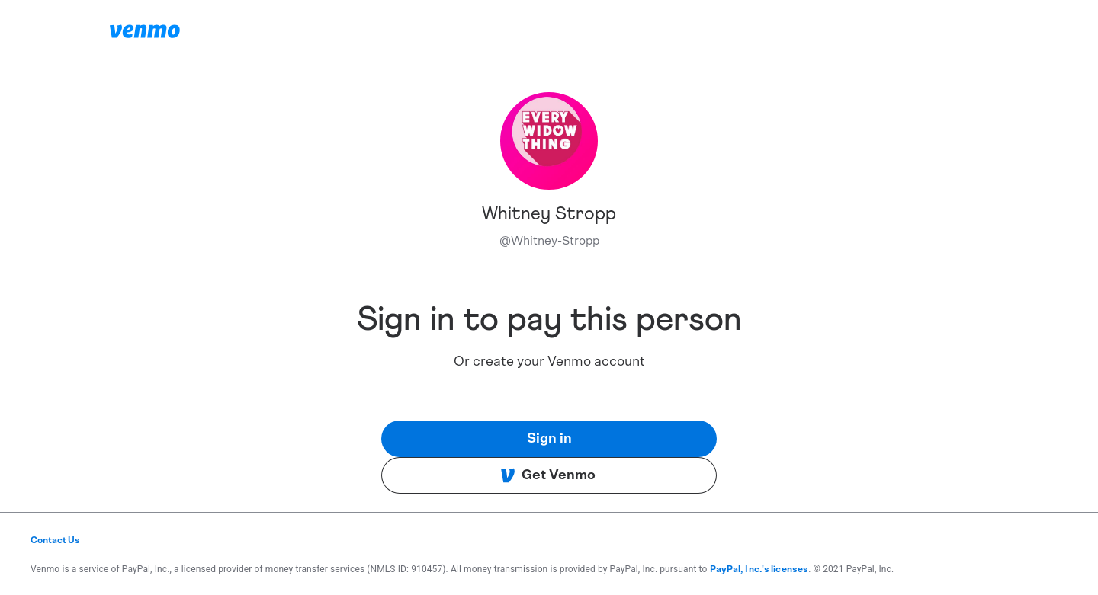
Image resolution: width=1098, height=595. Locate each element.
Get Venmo (548, 475)
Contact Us (55, 540)
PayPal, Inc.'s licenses (759, 569)
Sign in (549, 439)
